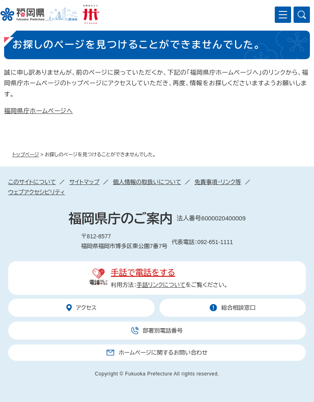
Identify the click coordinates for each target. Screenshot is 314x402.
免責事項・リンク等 (218, 182)
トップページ (25, 155)
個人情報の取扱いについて (147, 182)
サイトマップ (84, 182)
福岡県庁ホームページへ (38, 110)
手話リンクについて (161, 285)
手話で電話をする (143, 272)
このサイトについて (32, 182)
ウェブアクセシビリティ (36, 192)
